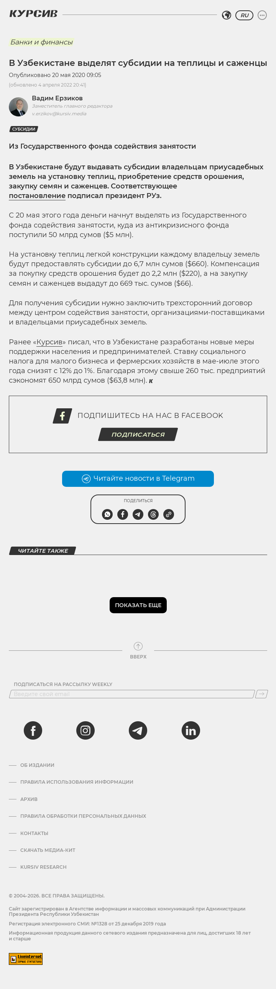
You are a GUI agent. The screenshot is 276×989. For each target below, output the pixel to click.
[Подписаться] (261, 694)
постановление (37, 196)
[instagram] (85, 730)
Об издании (37, 765)
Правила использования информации (76, 782)
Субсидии (23, 129)
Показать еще (138, 605)
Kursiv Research (43, 867)
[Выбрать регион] (227, 15)
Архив (29, 799)
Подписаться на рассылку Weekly (63, 684)
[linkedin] (190, 730)
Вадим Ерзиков (57, 98)
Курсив (49, 342)
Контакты (34, 833)
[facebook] (33, 730)
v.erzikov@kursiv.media (59, 113)
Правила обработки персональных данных (83, 816)
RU (244, 15)
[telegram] (138, 730)
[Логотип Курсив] (33, 13)
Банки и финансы (41, 42)
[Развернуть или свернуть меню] (262, 15)
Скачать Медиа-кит (47, 850)
